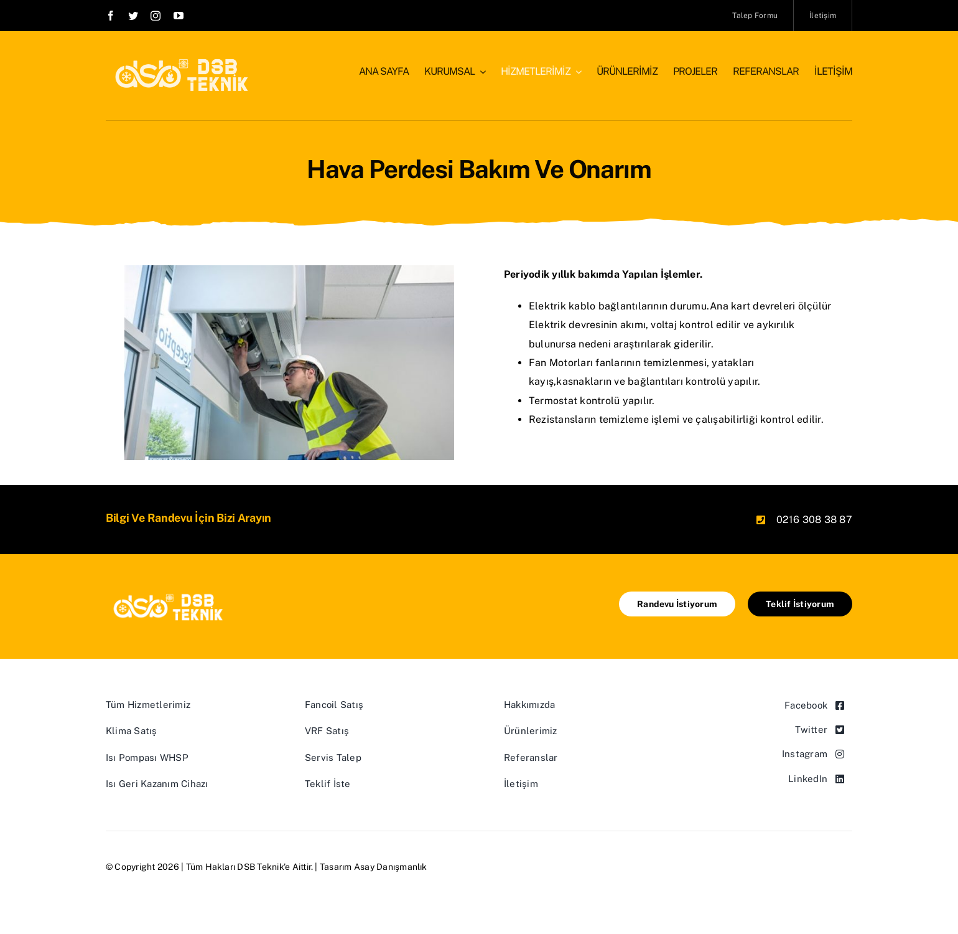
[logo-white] (177, 61)
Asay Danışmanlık (390, 867)
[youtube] (179, 16)
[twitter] (133, 16)
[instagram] (155, 16)
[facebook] (111, 16)
